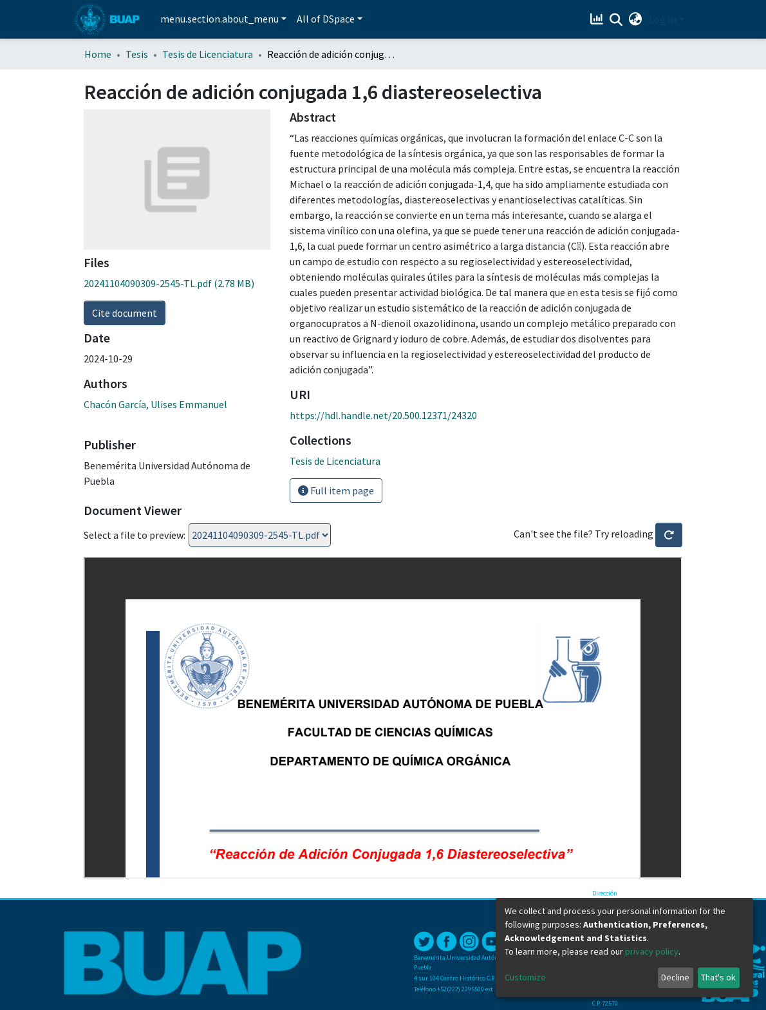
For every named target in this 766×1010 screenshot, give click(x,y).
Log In (663, 19)
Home (97, 54)
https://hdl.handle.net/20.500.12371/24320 (383, 415)
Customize (525, 977)
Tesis (137, 54)
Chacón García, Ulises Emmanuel (155, 404)
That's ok (718, 977)
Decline (675, 977)
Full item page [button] (336, 490)
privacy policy (651, 951)
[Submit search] (616, 20)
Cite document (124, 312)
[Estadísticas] (598, 19)
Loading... (260, 535)
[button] (635, 19)
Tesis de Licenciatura (207, 54)
